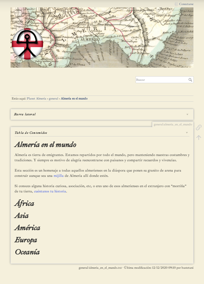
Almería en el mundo (74, 98)
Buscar (190, 80)
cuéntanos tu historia (50, 191)
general (53, 98)
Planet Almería (36, 98)
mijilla (59, 175)
